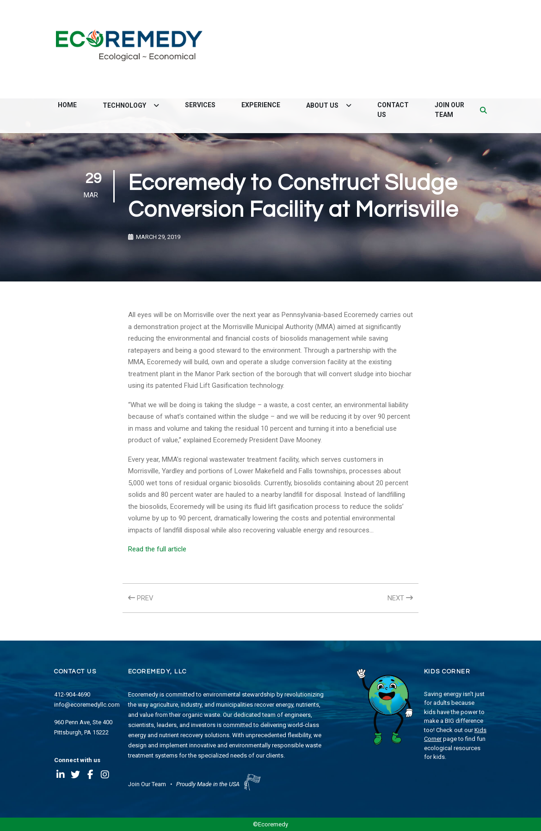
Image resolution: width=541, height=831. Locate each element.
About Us (323, 105)
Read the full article (157, 549)
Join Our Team (449, 109)
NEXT (400, 598)
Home (67, 105)
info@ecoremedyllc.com (87, 704)
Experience (260, 105)
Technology (125, 105)
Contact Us (393, 109)
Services (200, 105)
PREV (141, 598)
